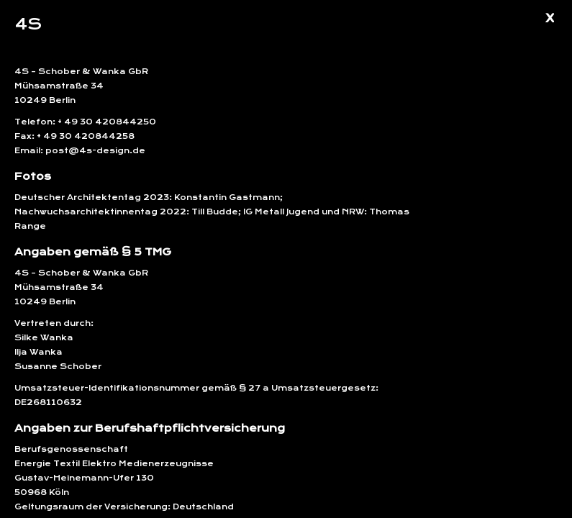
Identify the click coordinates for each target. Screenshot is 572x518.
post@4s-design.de (94, 150)
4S (28, 24)
